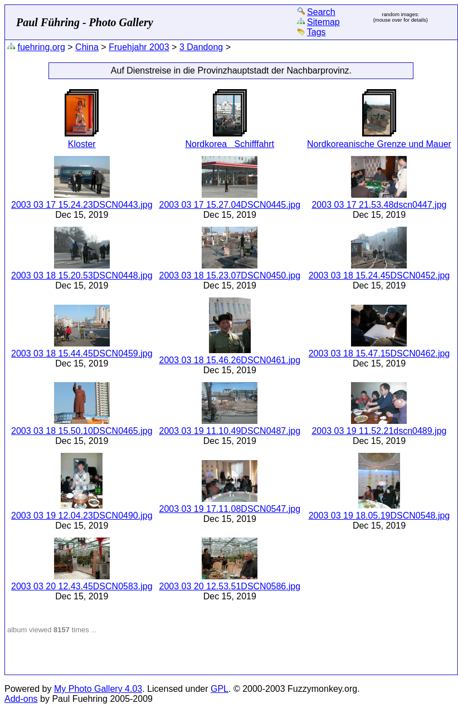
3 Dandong (201, 47)
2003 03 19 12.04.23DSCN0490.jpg (82, 515)
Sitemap (323, 22)
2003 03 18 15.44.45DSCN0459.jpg (82, 353)
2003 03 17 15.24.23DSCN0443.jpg (82, 204)
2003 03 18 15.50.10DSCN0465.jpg (82, 431)
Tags (316, 32)
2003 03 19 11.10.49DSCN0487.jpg (230, 431)
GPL (219, 689)
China (87, 47)
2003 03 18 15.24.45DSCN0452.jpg (379, 275)
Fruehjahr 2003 (139, 47)
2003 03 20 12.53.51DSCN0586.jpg (230, 586)
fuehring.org (41, 47)
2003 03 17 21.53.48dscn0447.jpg (378, 204)
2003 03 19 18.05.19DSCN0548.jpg (379, 515)
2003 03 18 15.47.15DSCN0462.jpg (379, 353)
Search (321, 12)
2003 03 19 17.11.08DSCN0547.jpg (230, 509)
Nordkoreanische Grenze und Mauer (379, 144)
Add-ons (21, 699)
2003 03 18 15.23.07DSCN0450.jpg (230, 275)
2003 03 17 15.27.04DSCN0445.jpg (230, 204)
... (93, 630)
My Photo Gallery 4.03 (98, 689)
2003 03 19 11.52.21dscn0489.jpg (378, 431)
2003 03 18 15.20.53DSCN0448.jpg (82, 275)
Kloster (82, 144)
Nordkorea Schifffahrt (230, 144)
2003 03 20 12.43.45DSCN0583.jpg (82, 586)
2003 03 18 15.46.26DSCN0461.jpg (230, 360)
